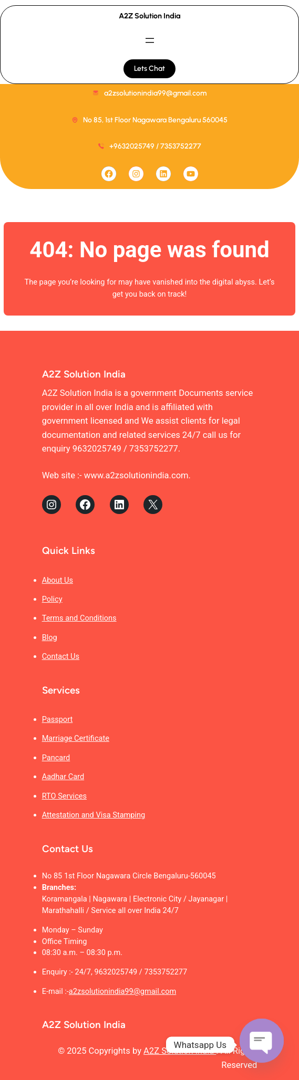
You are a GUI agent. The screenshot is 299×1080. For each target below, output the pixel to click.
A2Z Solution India (150, 15)
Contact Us (60, 656)
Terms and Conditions (79, 618)
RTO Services (64, 796)
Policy (52, 599)
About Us (57, 580)
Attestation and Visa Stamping (94, 815)
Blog (49, 637)
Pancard (56, 757)
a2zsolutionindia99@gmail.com (122, 991)
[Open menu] (149, 40)
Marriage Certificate (75, 738)
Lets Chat (149, 68)
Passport (57, 719)
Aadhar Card (63, 776)
